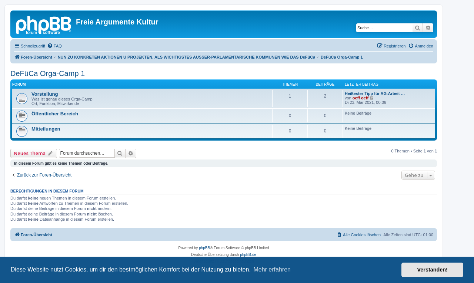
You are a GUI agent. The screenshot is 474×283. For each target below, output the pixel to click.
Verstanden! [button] (432, 270)
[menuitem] (54, 46)
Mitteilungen (45, 129)
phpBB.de (248, 255)
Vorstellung (44, 94)
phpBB (204, 248)
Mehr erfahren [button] (272, 269)
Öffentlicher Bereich (54, 113)
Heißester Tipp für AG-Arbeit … (375, 93)
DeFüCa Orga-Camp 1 (47, 73)
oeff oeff (360, 98)
